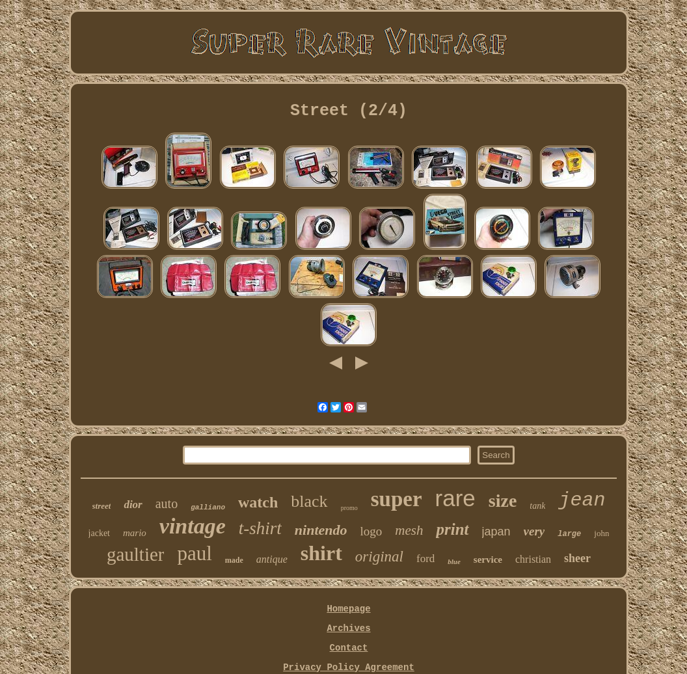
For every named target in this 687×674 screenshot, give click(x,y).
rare (455, 498)
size (503, 501)
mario (134, 533)
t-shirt (260, 528)
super (396, 499)
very (534, 531)
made (234, 560)
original (379, 556)
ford (425, 558)
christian (533, 559)
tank (537, 506)
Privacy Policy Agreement (348, 667)
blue (454, 561)
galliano (208, 507)
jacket (99, 533)
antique (272, 559)
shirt (321, 553)
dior (133, 504)
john (601, 533)
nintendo (321, 530)
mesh (409, 530)
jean (581, 500)
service (488, 559)
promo (349, 507)
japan (496, 531)
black (309, 501)
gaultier (136, 554)
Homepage (348, 609)
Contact (349, 648)
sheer (577, 558)
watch (258, 502)
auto (166, 503)
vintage (192, 526)
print (452, 529)
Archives (348, 628)
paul (194, 553)
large (569, 534)
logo (371, 531)
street (101, 506)
